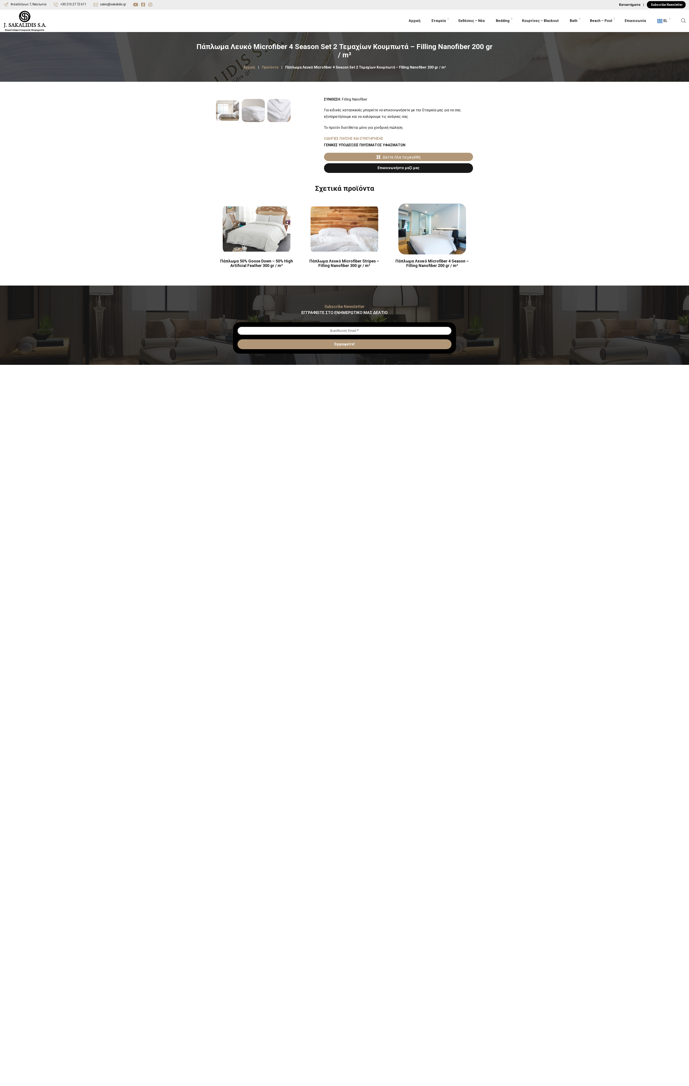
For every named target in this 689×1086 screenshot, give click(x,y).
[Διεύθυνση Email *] (344, 360)
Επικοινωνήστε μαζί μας (398, 168)
